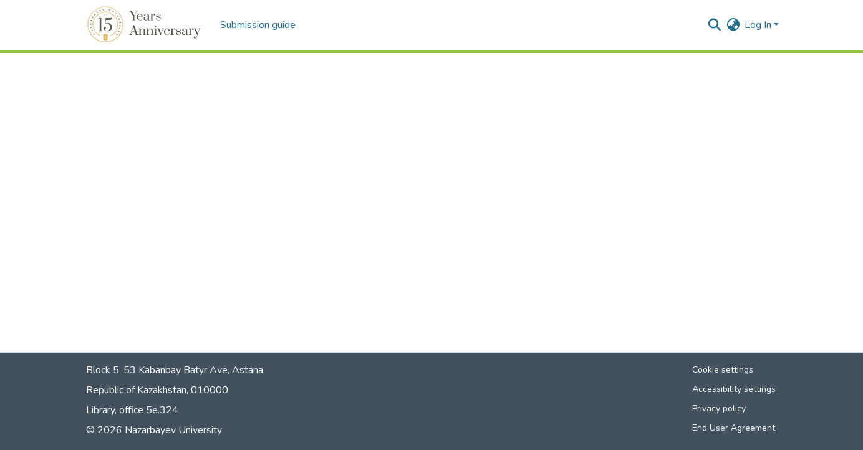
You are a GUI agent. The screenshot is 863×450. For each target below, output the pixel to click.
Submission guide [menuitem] (258, 25)
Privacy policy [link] (719, 408)
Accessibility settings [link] (734, 389)
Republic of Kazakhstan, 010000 (157, 390)
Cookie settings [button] (722, 370)
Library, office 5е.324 (132, 410)
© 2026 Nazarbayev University (154, 430)
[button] (146, 25)
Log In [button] (759, 25)
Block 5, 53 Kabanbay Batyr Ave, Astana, (175, 370)
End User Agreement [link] (733, 428)
